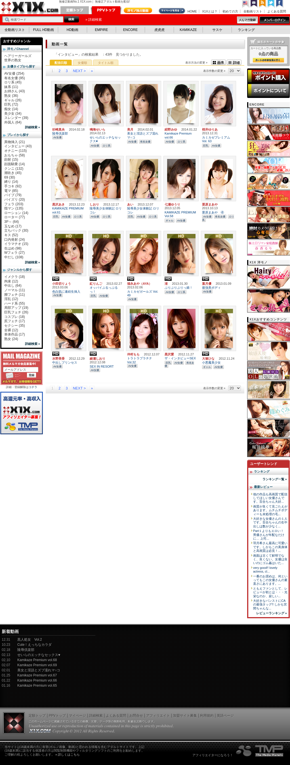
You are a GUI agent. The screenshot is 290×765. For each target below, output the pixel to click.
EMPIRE (101, 30)
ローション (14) (16, 213)
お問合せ (136, 716)
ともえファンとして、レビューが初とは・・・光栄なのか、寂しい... (270, 592)
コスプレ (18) (14, 317)
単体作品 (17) (14, 334)
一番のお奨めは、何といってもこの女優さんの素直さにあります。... (270, 580)
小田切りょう (61, 283)
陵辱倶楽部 (60, 133)
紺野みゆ (171, 129)
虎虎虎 (159, 30)
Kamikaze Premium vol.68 (37, 660)
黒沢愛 (169, 354)
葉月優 (206, 283)
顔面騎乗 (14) (14, 164)
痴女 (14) (11, 109)
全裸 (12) (11, 330)
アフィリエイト (158, 716)
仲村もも (133, 354)
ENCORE (130, 30)
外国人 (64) (13, 122)
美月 (130, 129)
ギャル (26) (13, 100)
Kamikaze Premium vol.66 (37, 680)
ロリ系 (106, 145)
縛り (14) (11, 182)
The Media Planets (260, 750)
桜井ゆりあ (210, 129)
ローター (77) (14, 217)
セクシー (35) (14, 326)
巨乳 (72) (11, 104)
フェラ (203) (13, 204)
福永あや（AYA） (139, 283)
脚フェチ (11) (14, 295)
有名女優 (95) (14, 78)
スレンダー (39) (16, 118)
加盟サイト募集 (185, 716)
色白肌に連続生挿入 (66, 291)
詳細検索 (96, 716)
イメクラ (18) (14, 277)
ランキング (246, 30)
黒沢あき (58, 204)
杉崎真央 (58, 129)
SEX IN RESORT (102, 366)
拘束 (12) (11, 281)
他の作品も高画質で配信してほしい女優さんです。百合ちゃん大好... (270, 498)
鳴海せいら (97, 129)
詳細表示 (234, 62)
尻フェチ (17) (14, 321)
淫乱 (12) (11, 299)
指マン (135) (13, 208)
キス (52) (11, 235)
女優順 (82, 62)
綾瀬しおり (97, 358)
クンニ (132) (13, 169)
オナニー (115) (15, 151)
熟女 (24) (11, 339)
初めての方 (230, 11)
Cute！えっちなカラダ (34, 645)
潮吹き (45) (13, 173)
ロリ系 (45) (13, 82)
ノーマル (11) (14, 290)
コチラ (33, 387)
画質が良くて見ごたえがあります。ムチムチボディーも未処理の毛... (270, 510)
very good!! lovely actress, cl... (265, 569)
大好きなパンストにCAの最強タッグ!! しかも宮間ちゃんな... (270, 604)
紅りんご (96, 283)
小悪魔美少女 (211, 362)
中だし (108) (13, 257)
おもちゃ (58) (14, 155)
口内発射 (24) (14, 240)
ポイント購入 (268, 76)
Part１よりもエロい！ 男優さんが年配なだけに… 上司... (268, 534)
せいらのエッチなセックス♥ (38, 655)
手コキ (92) (13, 186)
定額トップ (74, 10)
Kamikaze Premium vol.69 (37, 665)
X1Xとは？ (209, 11)
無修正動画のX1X (30, 8)
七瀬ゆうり (172, 204)
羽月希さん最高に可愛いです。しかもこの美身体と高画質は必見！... (270, 546)
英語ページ (225, 716)
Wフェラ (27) (14, 253)
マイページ (172, 11)
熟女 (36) (11, 96)
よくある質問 (276, 11)
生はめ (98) (13, 248)
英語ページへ (245, 4)
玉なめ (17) (13, 226)
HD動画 (72, 30)
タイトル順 (106, 62)
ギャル (169, 220)
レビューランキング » (271, 613)
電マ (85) (11, 191)
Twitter (271, 4)
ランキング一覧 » (274, 479)
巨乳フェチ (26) (16, 312)
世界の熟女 (12, 60)
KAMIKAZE (188, 30)
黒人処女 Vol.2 (29, 640)
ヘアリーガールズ (17, 56)
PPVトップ (106, 10)
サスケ (217, 30)
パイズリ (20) (14, 200)
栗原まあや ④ (213, 212)
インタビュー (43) (18, 146)
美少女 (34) (13, 114)
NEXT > (79, 71)
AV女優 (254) (14, 74)
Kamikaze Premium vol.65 (37, 686)
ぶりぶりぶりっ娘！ (179, 287)
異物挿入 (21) (14, 142)
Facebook (280, 4)
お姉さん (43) (14, 91)
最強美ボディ (211, 287)
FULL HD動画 (43, 30)
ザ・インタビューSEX (180, 358)
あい (130, 204)
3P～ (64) (11, 222)
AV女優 (57, 137)
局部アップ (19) (16, 308)
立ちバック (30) (16, 230)
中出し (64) (13, 286)
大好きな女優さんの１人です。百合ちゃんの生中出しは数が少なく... (270, 522)
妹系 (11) (11, 87)
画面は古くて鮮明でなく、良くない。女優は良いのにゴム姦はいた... (270, 559)
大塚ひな (208, 358)
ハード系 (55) (14, 303)
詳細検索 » (32, 127)
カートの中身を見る (268, 60)
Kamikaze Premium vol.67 (37, 675)
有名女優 (145, 141)
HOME (192, 11)
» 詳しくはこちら (67, 754)
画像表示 (218, 62)
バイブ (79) (13, 195)
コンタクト (254, 4)
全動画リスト (252, 11)
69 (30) (9, 177)
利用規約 (207, 716)
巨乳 (205, 145)
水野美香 (58, 358)
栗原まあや (210, 204)
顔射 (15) (11, 160)
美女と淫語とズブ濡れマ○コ (38, 670)
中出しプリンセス (64, 362)
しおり (94, 204)
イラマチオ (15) (16, 244)
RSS (263, 4)
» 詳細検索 (93, 20)
